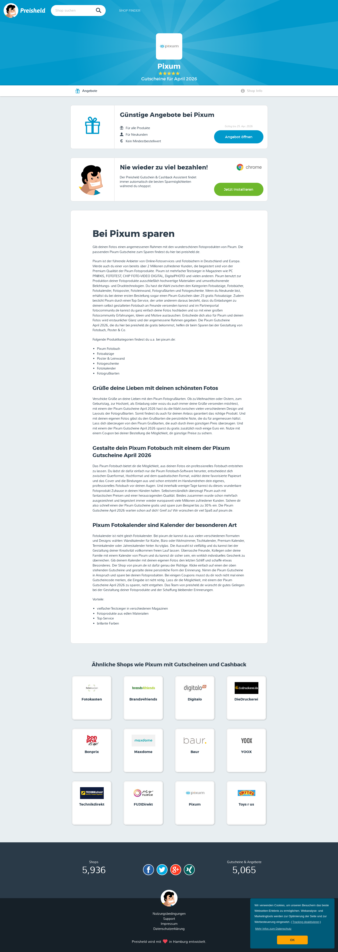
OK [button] (292, 940)
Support (169, 919)
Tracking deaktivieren (305, 922)
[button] (273, 928)
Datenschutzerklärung (169, 929)
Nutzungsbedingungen (169, 914)
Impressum (169, 924)
